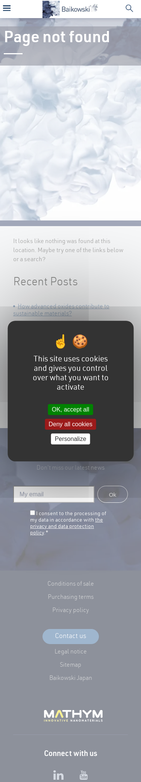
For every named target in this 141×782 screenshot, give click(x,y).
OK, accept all (70, 409)
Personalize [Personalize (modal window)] (70, 439)
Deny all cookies (70, 424)
